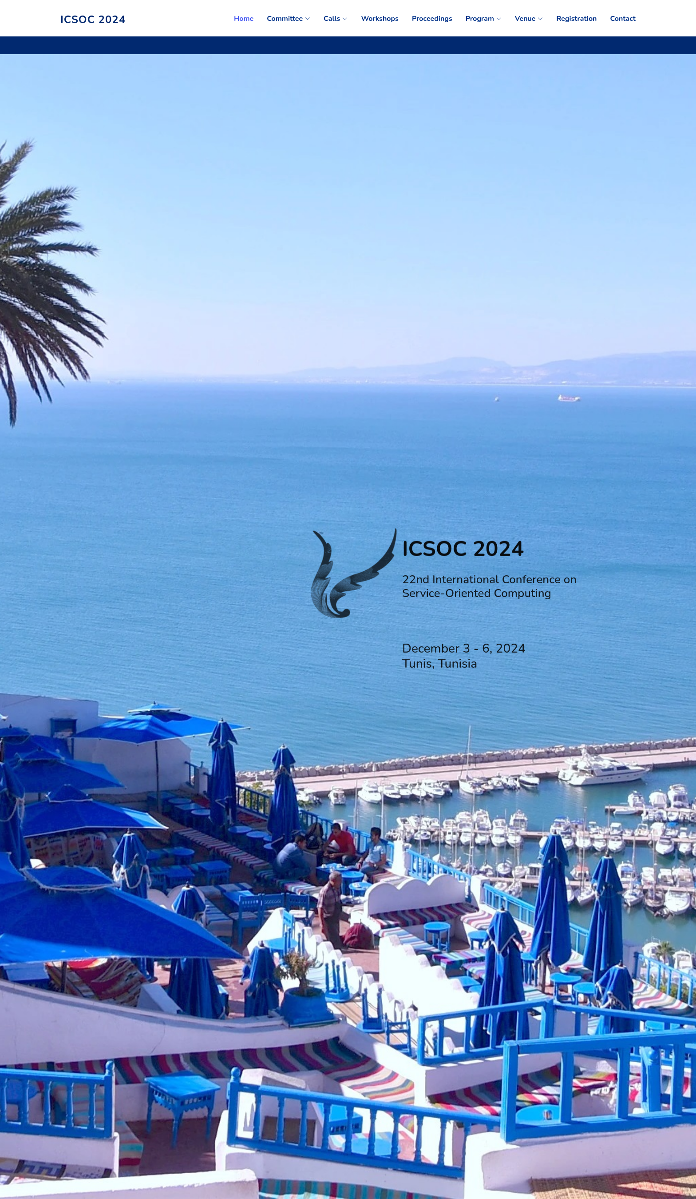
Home (243, 19)
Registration (576, 19)
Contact (623, 19)
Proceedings (432, 19)
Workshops (380, 19)
